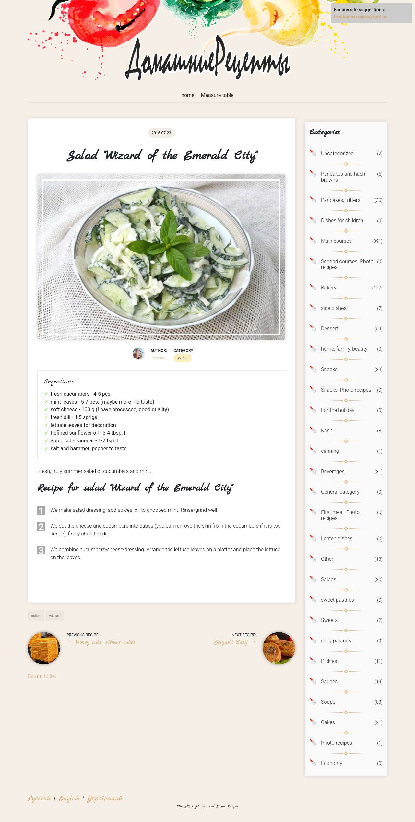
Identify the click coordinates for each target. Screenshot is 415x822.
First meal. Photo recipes (340, 515)
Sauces (329, 682)
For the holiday (337, 410)
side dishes (334, 308)
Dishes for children (342, 221)
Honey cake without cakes (100, 642)
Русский (39, 798)
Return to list (42, 676)
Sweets (329, 620)
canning (330, 451)
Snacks (329, 369)
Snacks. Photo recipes (346, 390)
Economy (331, 763)
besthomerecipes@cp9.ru (360, 16)
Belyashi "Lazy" (235, 642)
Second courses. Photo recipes (347, 264)
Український (104, 798)
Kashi (327, 431)
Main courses (336, 241)
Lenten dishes (336, 539)
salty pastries (336, 641)
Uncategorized (337, 154)
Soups (328, 702)
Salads (328, 579)
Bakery (328, 288)
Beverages (333, 472)
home (187, 95)
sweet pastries (337, 600)
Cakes (328, 722)
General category (340, 492)
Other (327, 559)
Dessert (329, 329)
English (69, 798)
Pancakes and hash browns (343, 177)
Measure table (217, 95)
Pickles (329, 661)
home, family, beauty (344, 349)
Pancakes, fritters (340, 200)
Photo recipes (336, 743)
